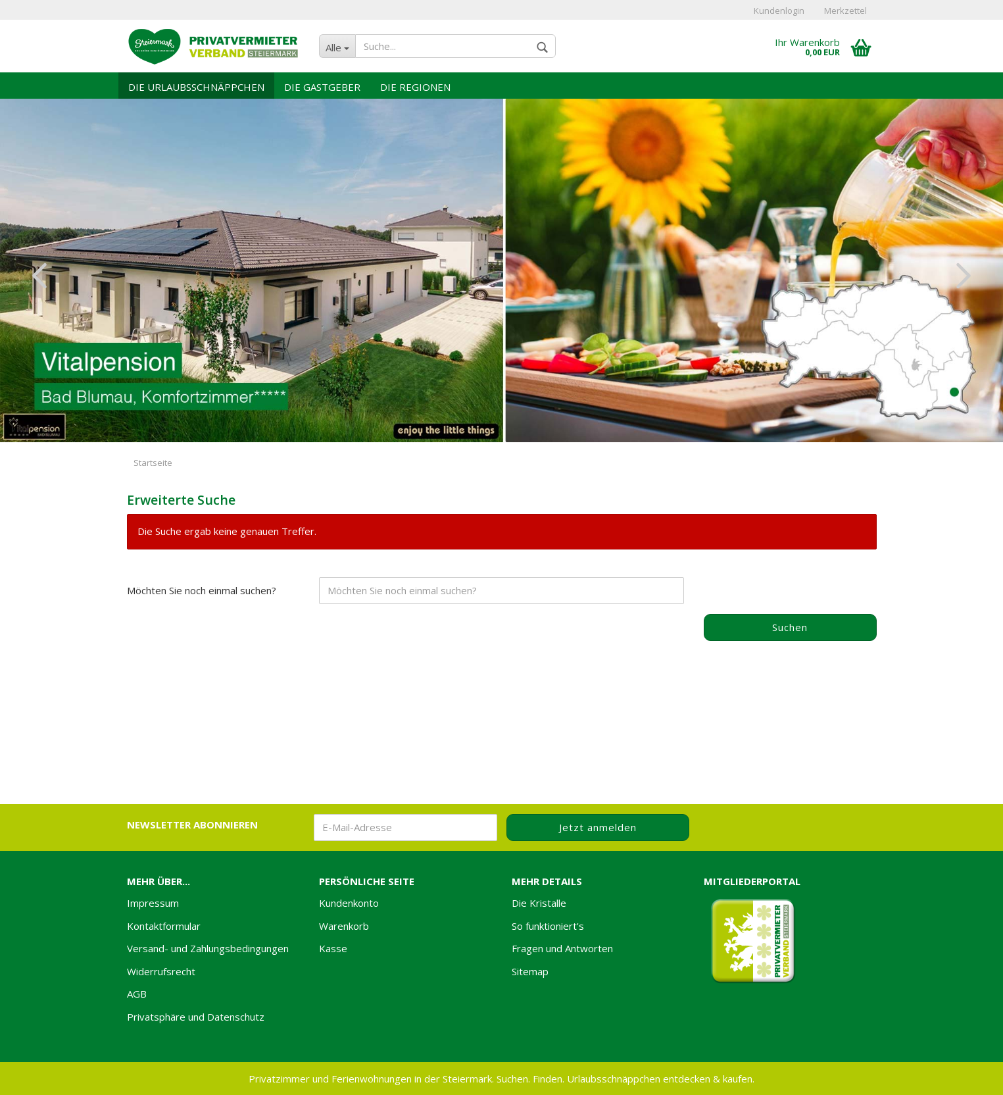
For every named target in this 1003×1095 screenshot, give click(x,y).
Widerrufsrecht (161, 971)
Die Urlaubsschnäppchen (196, 86)
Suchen (790, 627)
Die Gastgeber (322, 86)
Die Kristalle (539, 902)
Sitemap (530, 971)
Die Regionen (415, 86)
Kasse (333, 948)
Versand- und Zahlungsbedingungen (208, 948)
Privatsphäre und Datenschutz (195, 1016)
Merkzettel (845, 10)
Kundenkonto (349, 902)
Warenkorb (344, 925)
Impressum (153, 902)
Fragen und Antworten (562, 948)
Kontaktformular (164, 925)
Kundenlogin (779, 10)
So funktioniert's (548, 925)
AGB (137, 993)
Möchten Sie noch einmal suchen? (201, 590)
